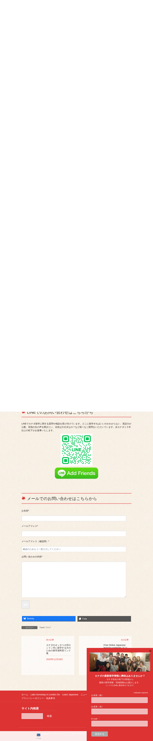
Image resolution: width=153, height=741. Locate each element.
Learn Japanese (70, 694)
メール (38, 736)
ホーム (25, 694)
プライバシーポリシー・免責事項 (38, 698)
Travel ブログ (45, 627)
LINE (115, 736)
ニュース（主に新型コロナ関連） (97, 694)
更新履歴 (121, 694)
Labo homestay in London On (45, 694)
